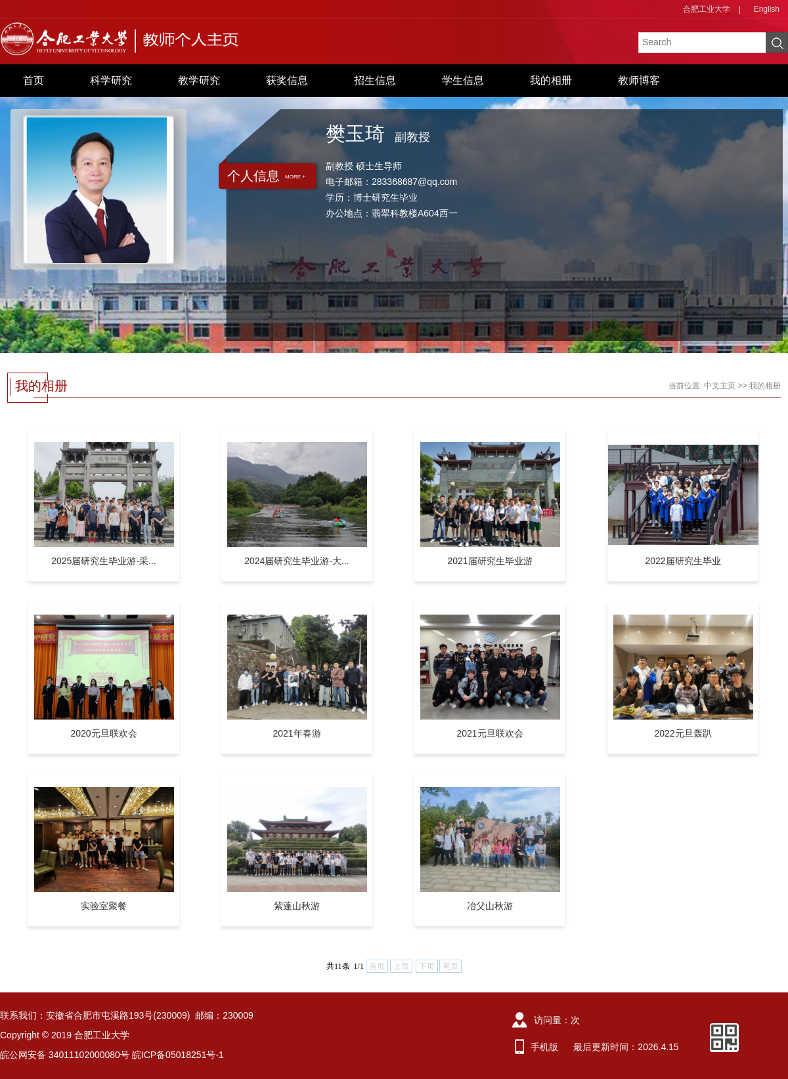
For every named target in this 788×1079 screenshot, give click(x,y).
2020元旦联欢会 (103, 733)
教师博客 (639, 80)
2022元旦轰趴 (682, 733)
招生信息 (375, 80)
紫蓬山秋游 (297, 906)
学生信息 (463, 80)
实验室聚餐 (104, 906)
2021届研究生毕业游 (489, 561)
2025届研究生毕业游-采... (103, 561)
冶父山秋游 (490, 906)
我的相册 (551, 80)
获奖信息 (287, 80)
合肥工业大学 (706, 9)
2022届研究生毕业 (682, 561)
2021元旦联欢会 (489, 733)
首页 (33, 80)
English (766, 9)
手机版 (544, 1047)
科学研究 (111, 80)
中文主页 (719, 385)
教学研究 (199, 80)
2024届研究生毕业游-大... (296, 561)
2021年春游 (296, 733)
